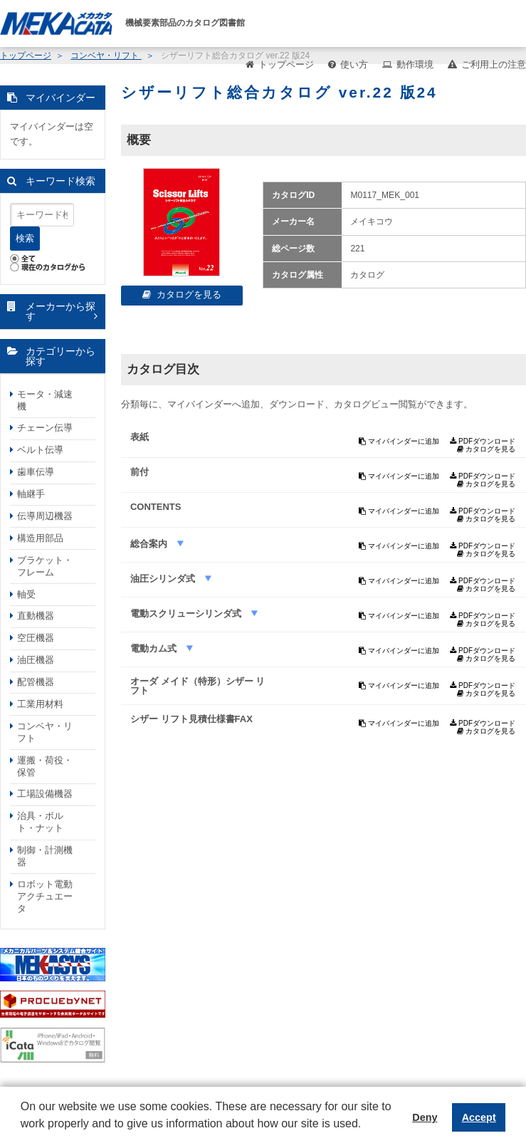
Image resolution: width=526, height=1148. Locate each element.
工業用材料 (40, 704)
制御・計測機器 (45, 856)
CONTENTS (156, 506)
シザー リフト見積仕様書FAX (191, 719)
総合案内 (150, 543)
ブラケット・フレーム (45, 566)
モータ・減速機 (45, 400)
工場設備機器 (45, 793)
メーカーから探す (60, 311)
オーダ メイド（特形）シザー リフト (197, 686)
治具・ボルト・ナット (40, 821)
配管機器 (35, 682)
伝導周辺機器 (45, 516)
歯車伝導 (35, 471)
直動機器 (35, 615)
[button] (23, 1134)
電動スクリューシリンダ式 (187, 613)
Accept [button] (479, 1117)
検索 (25, 238)
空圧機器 (35, 637)
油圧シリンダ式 (164, 578)
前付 (139, 471)
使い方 (354, 64)
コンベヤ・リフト (45, 732)
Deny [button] (424, 1117)
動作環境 (414, 64)
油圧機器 (35, 659)
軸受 (26, 594)
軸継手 (31, 494)
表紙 (139, 437)
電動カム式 (154, 648)
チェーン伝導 (45, 427)
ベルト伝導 (40, 449)
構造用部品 (40, 538)
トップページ (286, 64)
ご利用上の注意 (493, 64)
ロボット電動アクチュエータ (45, 896)
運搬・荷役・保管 (45, 766)
